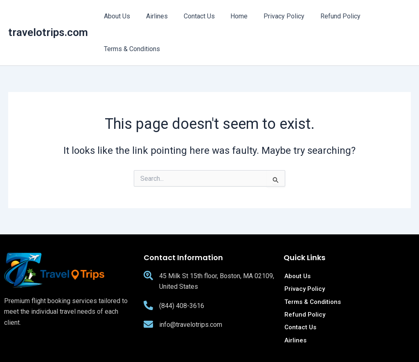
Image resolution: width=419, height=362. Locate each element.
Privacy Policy (271, 16)
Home (229, 16)
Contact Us (192, 16)
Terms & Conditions (131, 49)
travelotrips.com (48, 32)
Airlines (153, 16)
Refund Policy (325, 16)
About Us (116, 16)
